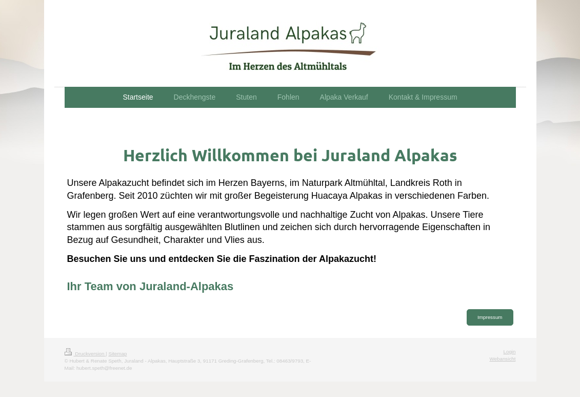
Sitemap (117, 353)
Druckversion (85, 353)
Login (510, 351)
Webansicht (502, 359)
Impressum (489, 317)
